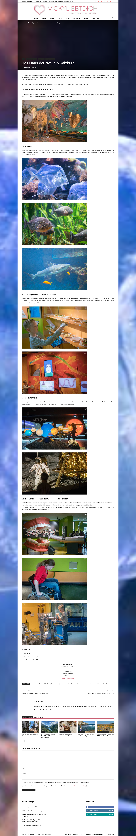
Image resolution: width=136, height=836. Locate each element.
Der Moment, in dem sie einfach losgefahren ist (34, 807)
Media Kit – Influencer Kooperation (66, 1)
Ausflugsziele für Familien (43, 683)
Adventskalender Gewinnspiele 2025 (31, 825)
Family (52, 18)
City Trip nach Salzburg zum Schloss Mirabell (35, 693)
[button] (112, 18)
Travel (68, 18)
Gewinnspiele (77, 18)
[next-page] (25, 741)
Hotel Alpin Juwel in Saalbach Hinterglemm (33, 811)
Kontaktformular (53, 1)
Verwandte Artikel (27, 717)
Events (86, 18)
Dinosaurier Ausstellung (82, 683)
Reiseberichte (41, 59)
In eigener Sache (97, 18)
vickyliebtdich (27, 67)
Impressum (45, 1)
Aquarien (33, 683)
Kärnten (42, 732)
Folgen (111, 810)
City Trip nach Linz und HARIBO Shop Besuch (101, 693)
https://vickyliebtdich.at (38, 704)
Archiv (82, 834)
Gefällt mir (110, 807)
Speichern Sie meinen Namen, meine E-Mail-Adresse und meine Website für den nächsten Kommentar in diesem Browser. (56, 782)
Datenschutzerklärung (80, 786)
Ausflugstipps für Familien (36, 23)
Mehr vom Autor (38, 717)
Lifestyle (45, 18)
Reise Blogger (106, 683)
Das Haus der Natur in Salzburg (68, 683)
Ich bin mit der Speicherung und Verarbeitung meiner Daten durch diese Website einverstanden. (55, 786)
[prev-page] (23, 741)
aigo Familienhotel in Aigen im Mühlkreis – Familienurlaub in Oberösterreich (33, 820)
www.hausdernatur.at (68, 678)
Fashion (60, 18)
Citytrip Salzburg (55, 683)
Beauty (36, 18)
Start (23, 23)
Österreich (47, 59)
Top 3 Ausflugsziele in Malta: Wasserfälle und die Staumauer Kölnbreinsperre (48, 735)
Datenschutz (38, 1)
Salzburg (52, 59)
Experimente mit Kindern (95, 683)
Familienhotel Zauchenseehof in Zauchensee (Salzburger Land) (34, 815)
